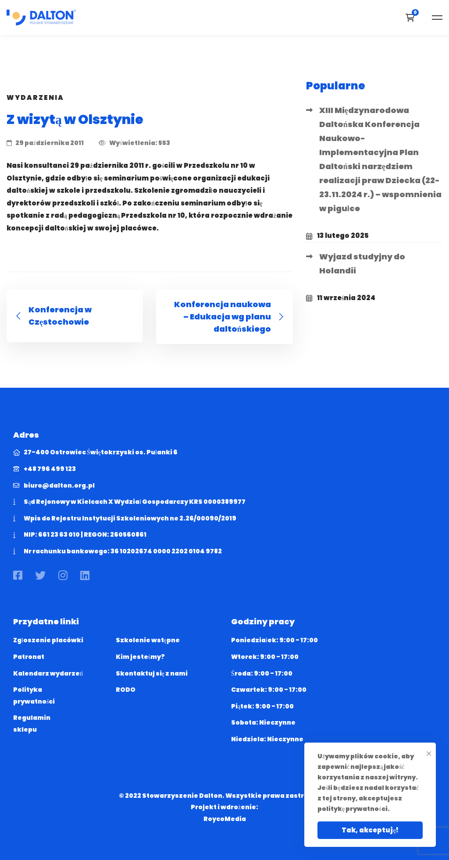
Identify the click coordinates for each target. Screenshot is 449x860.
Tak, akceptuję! (370, 830)
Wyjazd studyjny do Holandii (362, 263)
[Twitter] (40, 575)
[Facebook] (17, 575)
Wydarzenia (35, 97)
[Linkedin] (85, 575)
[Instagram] (63, 575)
